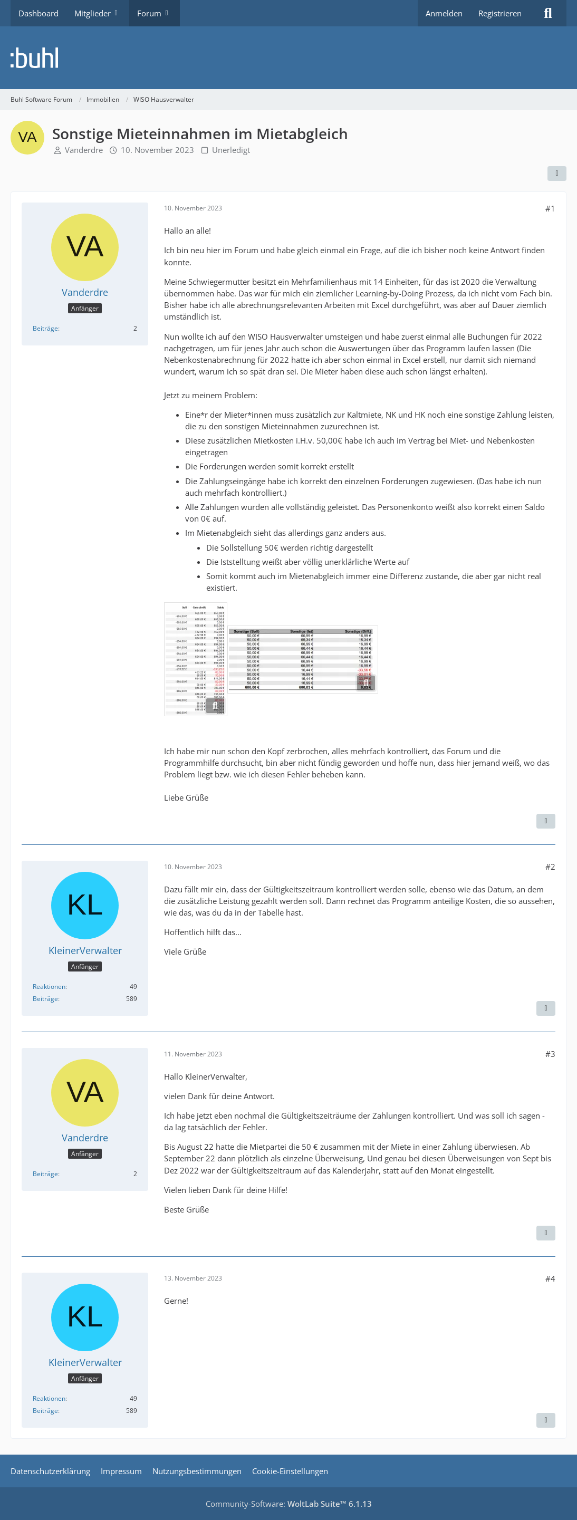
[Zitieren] (545, 821)
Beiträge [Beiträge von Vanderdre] (45, 328)
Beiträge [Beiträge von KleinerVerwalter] (45, 998)
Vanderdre (84, 150)
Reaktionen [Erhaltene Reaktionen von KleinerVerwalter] (49, 986)
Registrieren (500, 13)
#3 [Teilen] (550, 1053)
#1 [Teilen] (550, 208)
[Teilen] (556, 173)
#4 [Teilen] (550, 1278)
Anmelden (444, 13)
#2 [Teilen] (550, 866)
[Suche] (548, 13)
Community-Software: (289, 1503)
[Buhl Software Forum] (288, 57)
